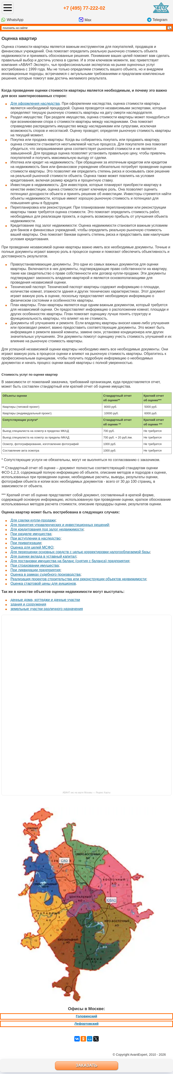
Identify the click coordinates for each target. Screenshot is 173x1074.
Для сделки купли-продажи (32, 520)
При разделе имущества (30, 534)
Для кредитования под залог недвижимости (46, 529)
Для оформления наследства (35, 103)
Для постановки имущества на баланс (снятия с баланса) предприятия (69, 561)
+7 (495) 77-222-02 (84, 8)
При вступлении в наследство (35, 538)
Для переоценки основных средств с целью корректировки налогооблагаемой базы (80, 552)
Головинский (86, 1016)
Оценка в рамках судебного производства (45, 574)
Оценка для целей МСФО (31, 547)
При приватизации (25, 543)
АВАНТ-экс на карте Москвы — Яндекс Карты (86, 792)
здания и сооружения (28, 604)
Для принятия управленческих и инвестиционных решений (59, 525)
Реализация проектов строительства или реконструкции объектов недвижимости (78, 579)
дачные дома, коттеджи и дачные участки (45, 600)
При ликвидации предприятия (35, 570)
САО (64, 860)
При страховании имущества (34, 565)
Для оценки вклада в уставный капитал (43, 556)
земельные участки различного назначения (46, 609)
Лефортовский (87, 1023)
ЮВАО (111, 900)
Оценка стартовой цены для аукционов (43, 583)
